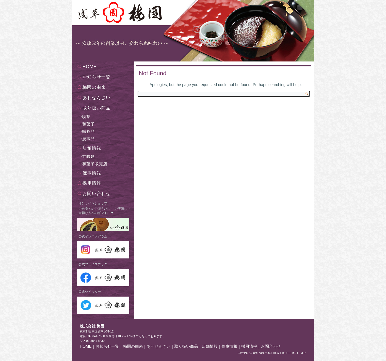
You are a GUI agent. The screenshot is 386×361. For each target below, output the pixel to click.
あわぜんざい (96, 97)
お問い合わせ (96, 193)
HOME (89, 66)
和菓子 (88, 124)
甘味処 (88, 156)
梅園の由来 (94, 87)
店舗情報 (91, 147)
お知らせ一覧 (96, 77)
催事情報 (91, 172)
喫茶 (86, 117)
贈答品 (88, 131)
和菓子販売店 (94, 164)
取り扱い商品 (96, 107)
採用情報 (91, 183)
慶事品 (88, 139)
